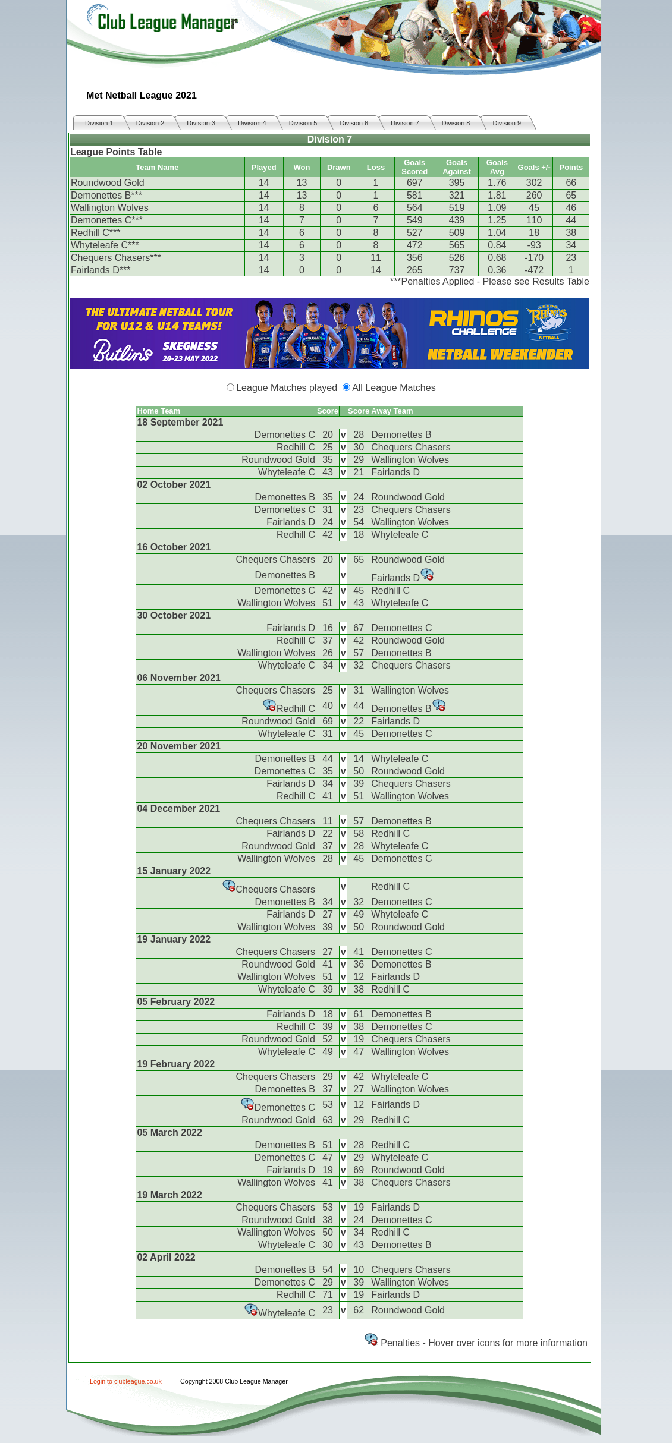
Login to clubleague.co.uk (126, 1381)
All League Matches (394, 388)
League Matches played (286, 388)
